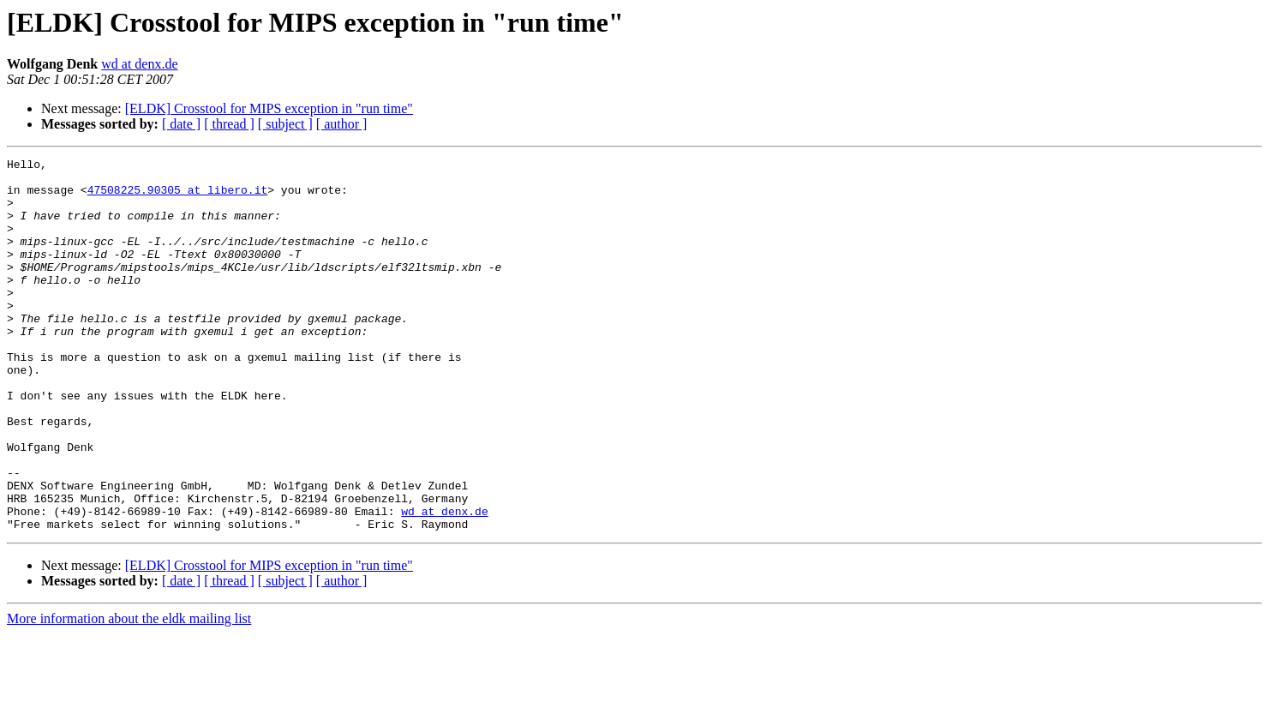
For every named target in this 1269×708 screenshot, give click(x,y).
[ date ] (181, 124)
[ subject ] (285, 124)
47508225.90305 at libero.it (177, 197)
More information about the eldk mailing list (129, 693)
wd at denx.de (139, 64)
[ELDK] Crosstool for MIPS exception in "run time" (269, 108)
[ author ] (342, 124)
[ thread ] (229, 124)
